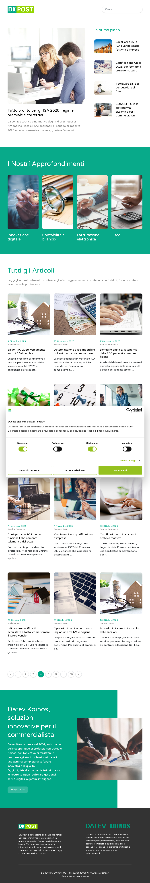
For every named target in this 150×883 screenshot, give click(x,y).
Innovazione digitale (18, 237)
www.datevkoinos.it (99, 873)
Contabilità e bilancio (53, 237)
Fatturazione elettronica (88, 237)
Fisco (115, 235)
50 (71, 674)
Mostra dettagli (127, 460)
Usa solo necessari (29, 470)
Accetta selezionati (75, 470)
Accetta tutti (120, 470)
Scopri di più (18, 789)
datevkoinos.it (93, 853)
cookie (86, 876)
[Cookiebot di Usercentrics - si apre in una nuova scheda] (128, 410)
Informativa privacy (70, 876)
